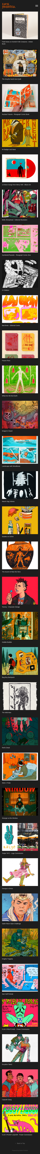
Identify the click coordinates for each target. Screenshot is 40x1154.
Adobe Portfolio (23, 1150)
